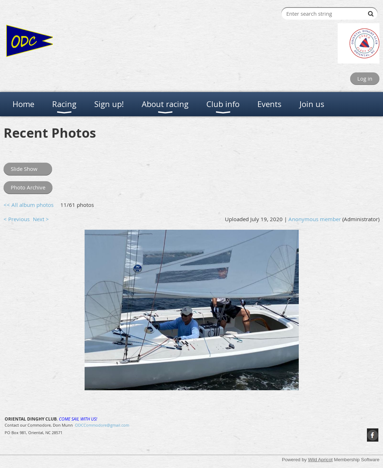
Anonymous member (314, 219)
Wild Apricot (320, 459)
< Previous (17, 219)
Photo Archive (28, 187)
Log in (364, 78)
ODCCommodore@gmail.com (102, 425)
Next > (41, 219)
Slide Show (28, 168)
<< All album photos (29, 204)
